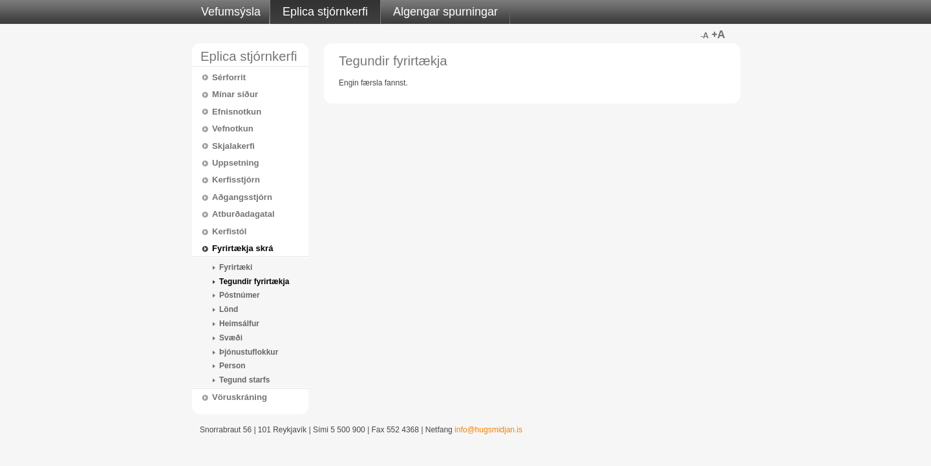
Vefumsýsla (231, 11)
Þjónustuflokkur (248, 352)
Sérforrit (229, 77)
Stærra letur (718, 34)
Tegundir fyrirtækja (254, 281)
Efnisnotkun (236, 111)
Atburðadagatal (243, 214)
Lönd (228, 309)
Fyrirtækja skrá (242, 248)
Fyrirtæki (235, 267)
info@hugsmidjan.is (488, 429)
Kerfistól (229, 231)
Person (232, 365)
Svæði (230, 337)
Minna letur (704, 34)
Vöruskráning (239, 397)
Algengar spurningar (445, 11)
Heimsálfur (239, 323)
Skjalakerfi (233, 146)
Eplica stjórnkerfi (325, 11)
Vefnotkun (232, 128)
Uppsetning (235, 163)
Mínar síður (235, 94)
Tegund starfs (244, 379)
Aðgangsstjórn (242, 197)
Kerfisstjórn (236, 179)
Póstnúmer (239, 295)
